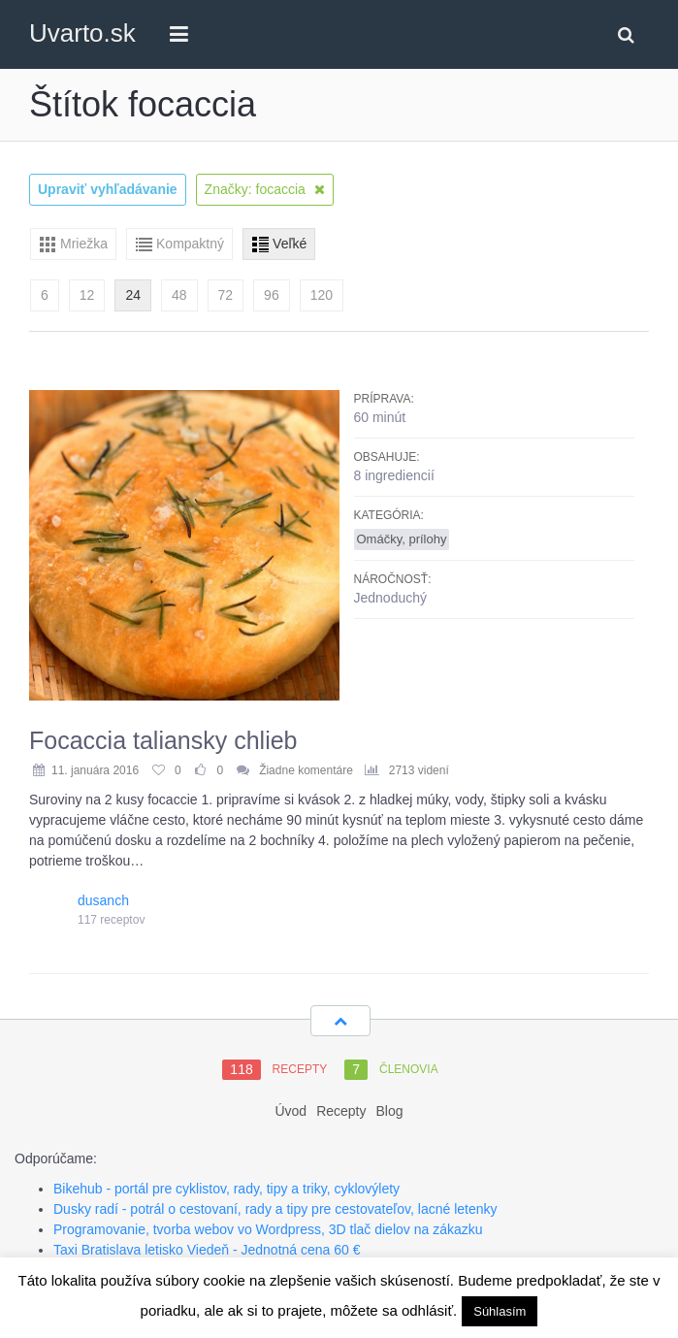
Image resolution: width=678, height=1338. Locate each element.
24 (133, 295)
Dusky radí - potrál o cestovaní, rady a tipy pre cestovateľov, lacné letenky (275, 1209)
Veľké (290, 243)
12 (87, 295)
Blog (390, 1111)
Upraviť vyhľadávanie (108, 189)
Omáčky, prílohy (402, 539)
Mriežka (84, 243)
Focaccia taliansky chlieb (163, 740)
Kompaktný (190, 243)
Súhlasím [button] (499, 1311)
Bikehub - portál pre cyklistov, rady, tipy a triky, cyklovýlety (226, 1188)
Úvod (290, 1111)
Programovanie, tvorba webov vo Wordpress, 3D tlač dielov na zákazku (268, 1229)
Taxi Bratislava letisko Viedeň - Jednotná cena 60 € (207, 1249)
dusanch (103, 900)
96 (271, 295)
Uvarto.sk (82, 33)
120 (321, 295)
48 (179, 295)
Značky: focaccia (265, 189)
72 (226, 295)
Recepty (341, 1111)
